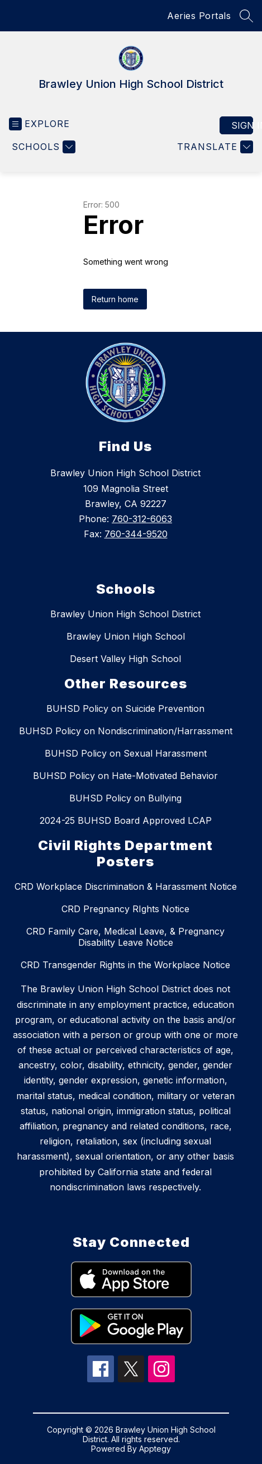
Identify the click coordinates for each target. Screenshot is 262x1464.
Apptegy (155, 1448)
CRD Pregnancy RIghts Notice (125, 908)
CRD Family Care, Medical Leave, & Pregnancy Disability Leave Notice (125, 937)
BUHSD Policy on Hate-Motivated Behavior (125, 775)
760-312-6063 (142, 518)
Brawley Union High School (125, 636)
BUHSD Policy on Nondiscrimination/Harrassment (125, 730)
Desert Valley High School (125, 658)
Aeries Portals (199, 15)
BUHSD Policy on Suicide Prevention (125, 708)
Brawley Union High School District (125, 614)
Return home (115, 299)
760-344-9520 (136, 533)
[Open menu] (39, 124)
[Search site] (246, 15)
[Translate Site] (213, 147)
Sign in (242, 125)
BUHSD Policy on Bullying (125, 798)
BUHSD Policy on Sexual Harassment (126, 753)
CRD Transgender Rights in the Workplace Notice (125, 964)
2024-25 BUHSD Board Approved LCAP (126, 820)
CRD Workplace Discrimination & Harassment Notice (126, 886)
